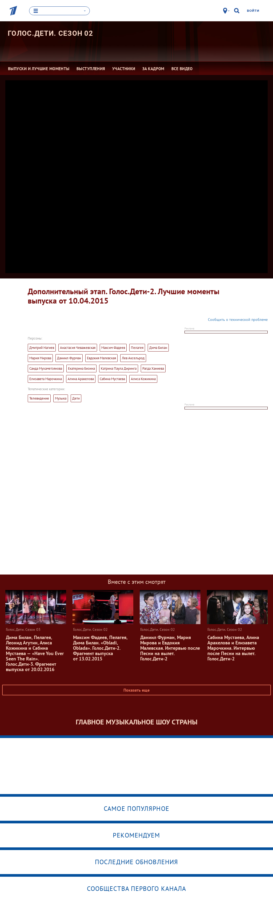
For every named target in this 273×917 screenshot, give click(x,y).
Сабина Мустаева (112, 378)
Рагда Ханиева (153, 368)
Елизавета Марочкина (45, 378)
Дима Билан (158, 347)
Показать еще (136, 689)
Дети (76, 398)
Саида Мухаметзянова (45, 368)
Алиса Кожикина (143, 378)
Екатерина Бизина (81, 368)
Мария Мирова (40, 358)
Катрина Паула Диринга (118, 368)
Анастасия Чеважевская (77, 347)
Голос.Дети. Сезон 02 (50, 33)
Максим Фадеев (113, 347)
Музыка (60, 398)
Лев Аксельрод (133, 358)
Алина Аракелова (81, 378)
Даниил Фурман (69, 358)
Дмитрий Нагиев (41, 347)
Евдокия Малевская (101, 358)
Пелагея (137, 347)
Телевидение (39, 398)
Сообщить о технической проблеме (238, 319)
